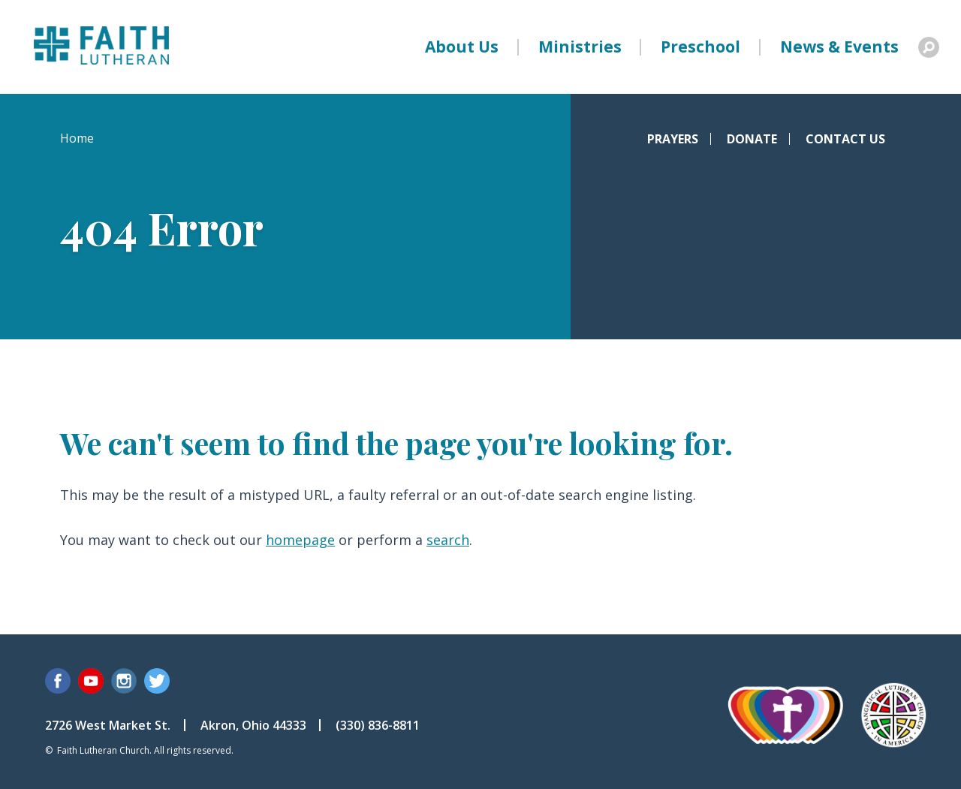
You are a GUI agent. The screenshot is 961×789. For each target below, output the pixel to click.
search (447, 540)
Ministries (580, 46)
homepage (300, 540)
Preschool (700, 46)
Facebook (58, 681)
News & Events (839, 46)
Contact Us (845, 139)
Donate (752, 139)
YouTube (91, 681)
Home (77, 138)
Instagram (124, 681)
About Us (462, 46)
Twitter (157, 681)
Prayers (672, 139)
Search (928, 47)
